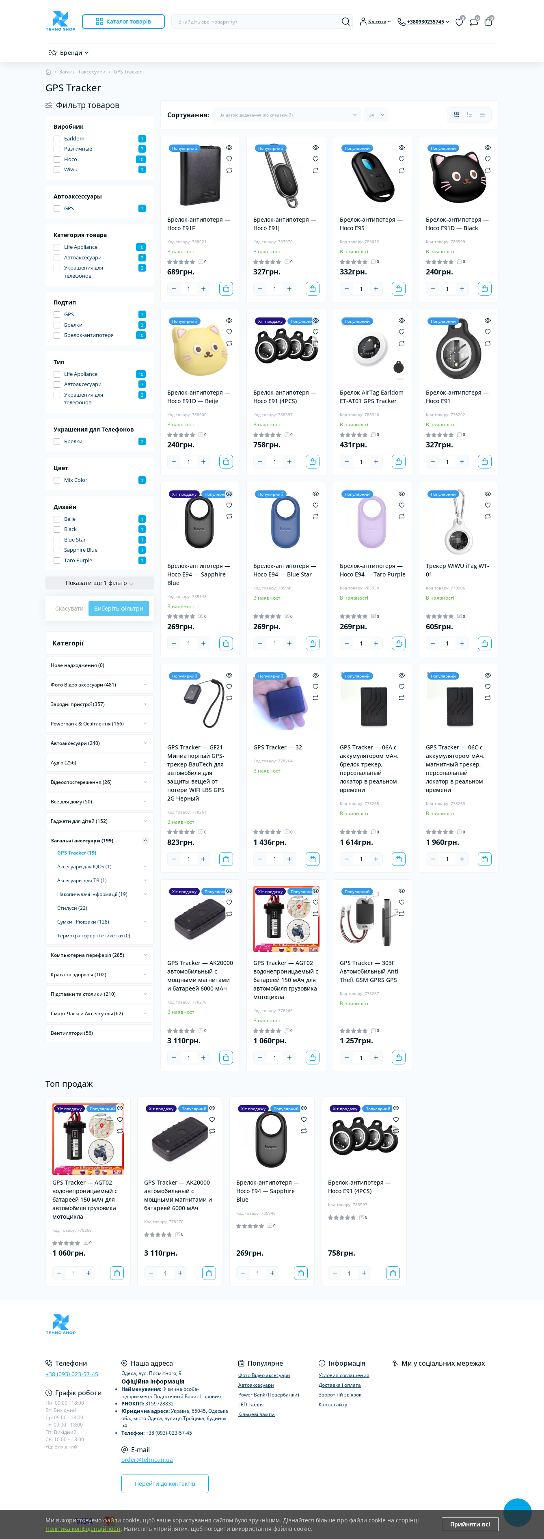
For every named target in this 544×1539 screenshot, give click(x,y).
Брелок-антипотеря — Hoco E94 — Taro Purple (373, 570)
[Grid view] (456, 115)
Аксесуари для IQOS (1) (84, 866)
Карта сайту (333, 1404)
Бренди (71, 52)
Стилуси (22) (72, 907)
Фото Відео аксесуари (264, 1375)
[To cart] (226, 289)
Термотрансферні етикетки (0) (93, 935)
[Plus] (203, 288)
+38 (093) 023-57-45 (71, 1374)
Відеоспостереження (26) (81, 782)
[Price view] (482, 115)
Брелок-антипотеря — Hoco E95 (371, 224)
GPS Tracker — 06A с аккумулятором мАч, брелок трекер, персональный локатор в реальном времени (369, 768)
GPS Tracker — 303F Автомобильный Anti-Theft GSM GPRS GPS (370, 971)
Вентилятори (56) (72, 1033)
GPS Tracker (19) (76, 852)
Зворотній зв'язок (340, 1394)
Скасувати (69, 608)
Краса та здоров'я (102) (78, 974)
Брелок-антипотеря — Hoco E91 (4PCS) (284, 397)
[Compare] (229, 169)
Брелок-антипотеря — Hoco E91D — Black (457, 224)
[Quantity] (189, 288)
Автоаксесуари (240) (75, 743)
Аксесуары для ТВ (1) (82, 880)
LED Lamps (250, 1404)
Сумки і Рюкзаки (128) (83, 921)
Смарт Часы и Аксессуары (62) (87, 1013)
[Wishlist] (229, 158)
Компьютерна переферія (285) (87, 955)
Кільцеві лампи (256, 1414)
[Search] (346, 21)
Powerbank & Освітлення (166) (87, 723)
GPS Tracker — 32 (277, 747)
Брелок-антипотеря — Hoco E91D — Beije (198, 397)
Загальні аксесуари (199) (82, 840)
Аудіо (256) (63, 762)
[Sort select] (287, 115)
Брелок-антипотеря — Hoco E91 (457, 397)
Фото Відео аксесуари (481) (83, 684)
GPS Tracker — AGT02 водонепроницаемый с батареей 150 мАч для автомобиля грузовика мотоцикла (285, 980)
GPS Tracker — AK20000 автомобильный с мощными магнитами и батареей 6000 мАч (200, 975)
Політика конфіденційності (83, 1529)
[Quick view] (229, 147)
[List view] (469, 115)
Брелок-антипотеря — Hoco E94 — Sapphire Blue (198, 574)
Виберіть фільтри (118, 608)
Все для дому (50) (71, 801)
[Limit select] (376, 115)
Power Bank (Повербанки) (268, 1394)
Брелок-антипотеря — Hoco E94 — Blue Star (284, 570)
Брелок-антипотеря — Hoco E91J (284, 224)
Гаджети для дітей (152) (79, 821)
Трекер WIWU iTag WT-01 (457, 570)
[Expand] (145, 684)
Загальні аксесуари (82, 71)
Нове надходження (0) (77, 665)
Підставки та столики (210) (83, 994)
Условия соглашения (344, 1375)
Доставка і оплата (340, 1384)
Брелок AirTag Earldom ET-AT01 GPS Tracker (372, 397)
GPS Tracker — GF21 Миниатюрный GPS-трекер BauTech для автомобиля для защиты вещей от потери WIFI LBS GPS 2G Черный (196, 772)
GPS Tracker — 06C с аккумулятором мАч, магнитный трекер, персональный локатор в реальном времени (455, 768)
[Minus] (174, 288)
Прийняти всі (470, 1524)
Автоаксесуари (256, 1384)
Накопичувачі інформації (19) (92, 894)
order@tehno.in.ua (147, 1459)
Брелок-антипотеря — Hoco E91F (198, 224)
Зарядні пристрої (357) (78, 704)
